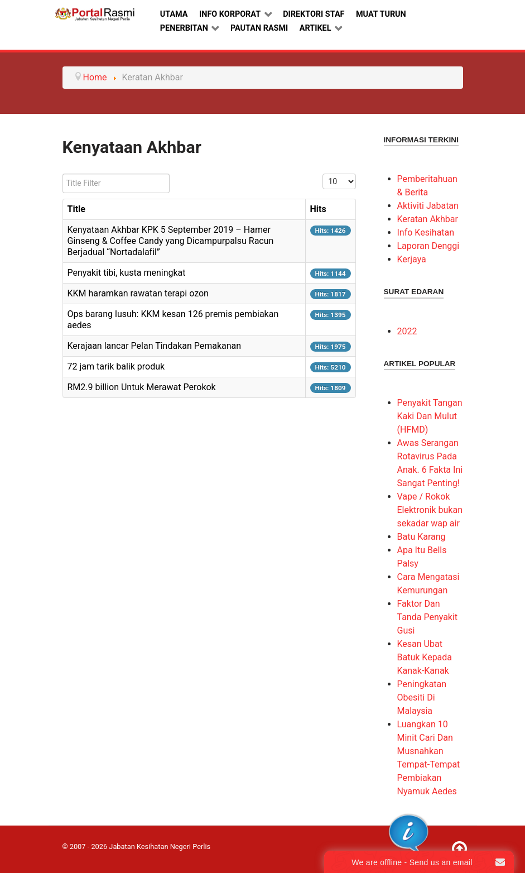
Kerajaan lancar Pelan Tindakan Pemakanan (155, 345)
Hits (318, 209)
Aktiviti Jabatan (428, 205)
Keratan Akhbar (427, 219)
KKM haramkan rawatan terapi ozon (138, 293)
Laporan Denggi (428, 246)
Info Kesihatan (426, 232)
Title (76, 209)
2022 (407, 331)
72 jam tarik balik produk (116, 366)
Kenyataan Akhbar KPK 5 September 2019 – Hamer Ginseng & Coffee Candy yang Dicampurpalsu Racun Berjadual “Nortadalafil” (171, 240)
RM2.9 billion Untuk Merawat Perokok (142, 387)
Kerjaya (411, 259)
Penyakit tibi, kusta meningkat (127, 272)
